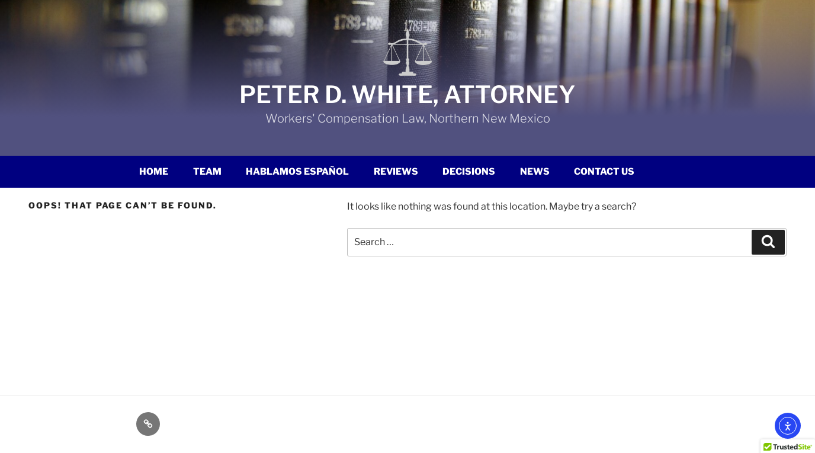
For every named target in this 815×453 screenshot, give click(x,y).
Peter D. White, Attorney (407, 94)
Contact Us (604, 171)
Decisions (468, 171)
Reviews (396, 171)
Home (153, 171)
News (535, 171)
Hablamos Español (297, 171)
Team (207, 171)
